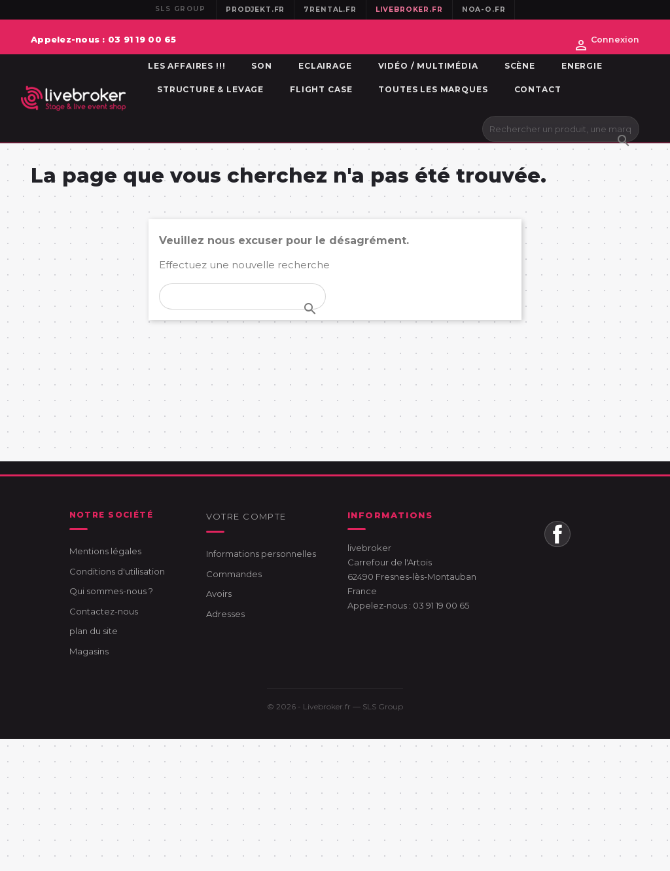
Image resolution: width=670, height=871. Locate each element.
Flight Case (321, 89)
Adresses (225, 614)
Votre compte (246, 516)
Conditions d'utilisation (117, 571)
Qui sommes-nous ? (111, 591)
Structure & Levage (210, 89)
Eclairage (325, 66)
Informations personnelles (261, 553)
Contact (537, 89)
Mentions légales (105, 551)
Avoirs (219, 593)
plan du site (93, 631)
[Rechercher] (560, 129)
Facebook (557, 534)
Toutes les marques (432, 89)
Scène (519, 66)
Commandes (234, 574)
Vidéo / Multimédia (428, 66)
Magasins (89, 651)
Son (261, 66)
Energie (582, 66)
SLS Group (382, 706)
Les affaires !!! (186, 66)
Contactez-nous (103, 611)
